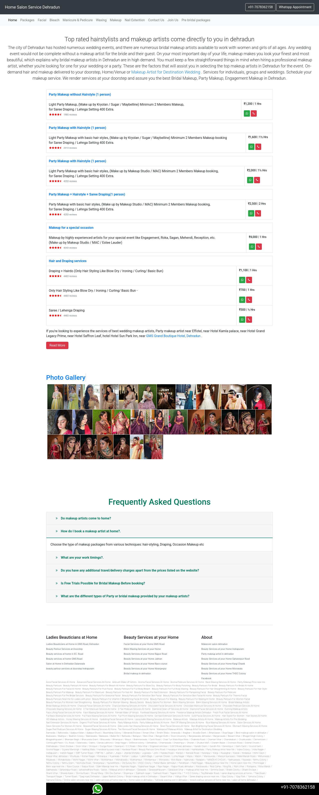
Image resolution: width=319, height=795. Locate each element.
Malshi (198, 756)
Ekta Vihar (142, 746)
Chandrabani (230, 739)
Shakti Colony (233, 769)
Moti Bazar (176, 759)
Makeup (116, 20)
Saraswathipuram (157, 769)
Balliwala (126, 736)
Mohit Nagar (79, 759)
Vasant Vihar (166, 776)
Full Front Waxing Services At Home (135, 716)
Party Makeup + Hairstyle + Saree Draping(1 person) (87, 194)
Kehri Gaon (259, 753)
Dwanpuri (119, 746)
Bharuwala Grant (90, 739)
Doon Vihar (81, 746)
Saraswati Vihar (175, 769)
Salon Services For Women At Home (63, 726)
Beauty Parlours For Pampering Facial (188, 692)
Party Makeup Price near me (251, 682)
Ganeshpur (227, 746)
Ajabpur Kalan (77, 732)
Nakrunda (189, 759)
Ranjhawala (201, 766)
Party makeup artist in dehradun (217, 654)
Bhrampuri (118, 739)
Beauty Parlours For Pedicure (222, 692)
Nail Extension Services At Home (62, 722)
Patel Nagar (197, 763)
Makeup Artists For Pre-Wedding (230, 719)
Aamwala (50, 732)
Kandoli (179, 753)
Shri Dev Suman (113, 773)
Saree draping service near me (204, 776)
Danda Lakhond (105, 742)
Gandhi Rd (215, 746)
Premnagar (258, 763)
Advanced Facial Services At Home (93, 682)
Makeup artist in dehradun (122, 769)
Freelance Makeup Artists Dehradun (194, 712)
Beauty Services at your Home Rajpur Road (145, 654)
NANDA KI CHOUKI (216, 759)
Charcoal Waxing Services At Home (129, 706)
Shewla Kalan (67, 773)
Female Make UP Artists (126, 712)
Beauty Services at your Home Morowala (221, 668)
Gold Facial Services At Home (206, 716)
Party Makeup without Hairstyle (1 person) (80, 94)
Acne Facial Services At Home (60, 682)
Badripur (62, 736)
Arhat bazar (214, 732)
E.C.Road (130, 746)
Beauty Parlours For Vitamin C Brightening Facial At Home (120, 699)
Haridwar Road (129, 749)
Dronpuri (93, 746)
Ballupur (137, 736)
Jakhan (109, 753)
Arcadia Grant (199, 732)
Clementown (259, 739)
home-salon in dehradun (141, 780)
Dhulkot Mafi (203, 742)
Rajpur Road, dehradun (182, 766)
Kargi (215, 753)
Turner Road (71, 776)
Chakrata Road (198, 739)
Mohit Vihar (93, 759)
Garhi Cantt (240, 746)
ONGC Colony (144, 763)
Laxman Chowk (162, 756)
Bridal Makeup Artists (239, 702)
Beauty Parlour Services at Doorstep (64, 649)
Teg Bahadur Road (210, 773)
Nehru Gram (68, 763)
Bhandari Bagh (72, 739)
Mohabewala (64, 759)
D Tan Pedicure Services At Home (134, 709)
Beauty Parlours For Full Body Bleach (132, 689)
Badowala (51, 736)
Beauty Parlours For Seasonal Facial (103, 695)
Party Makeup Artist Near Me (220, 749)
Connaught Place (54, 742)
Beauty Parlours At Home (75, 685)
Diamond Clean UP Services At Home (170, 709)
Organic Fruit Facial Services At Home (97, 722)
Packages (27, 20)
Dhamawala (165, 742)
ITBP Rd (99, 753)
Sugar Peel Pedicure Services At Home (65, 729)
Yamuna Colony (255, 776)
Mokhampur (136, 759)
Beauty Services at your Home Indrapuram (222, 649)
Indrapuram (52, 753)
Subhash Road (160, 773)
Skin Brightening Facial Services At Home (211, 726)
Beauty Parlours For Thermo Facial (230, 695)
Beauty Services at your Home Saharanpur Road (225, 659)
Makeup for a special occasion (71, 228)
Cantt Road (155, 739)
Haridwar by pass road (108, 749)
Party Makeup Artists (128, 722)
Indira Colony (243, 749)
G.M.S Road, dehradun (181, 746)
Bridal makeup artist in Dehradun (141, 776)
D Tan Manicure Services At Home (99, 709)
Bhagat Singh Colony (253, 736)
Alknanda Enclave (132, 732)
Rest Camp (215, 766)
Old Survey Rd (129, 763)
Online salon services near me (78, 780)
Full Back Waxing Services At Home (63, 716)
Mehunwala (263, 756)
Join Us (172, 20)
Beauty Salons (137, 702)
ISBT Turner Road (84, 753)
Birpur (128, 739)
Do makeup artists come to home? (83, 518)
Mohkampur (107, 759)
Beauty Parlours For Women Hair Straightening (68, 702)
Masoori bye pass (226, 756)
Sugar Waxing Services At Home (101, 729)
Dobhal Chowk (252, 742)
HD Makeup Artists (55, 719)
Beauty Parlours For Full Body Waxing (170, 689)
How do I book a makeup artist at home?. (88, 531)
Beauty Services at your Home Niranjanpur (145, 668)
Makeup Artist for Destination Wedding (165, 72)
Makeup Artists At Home (201, 719)
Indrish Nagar (66, 753)
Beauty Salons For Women (158, 702)
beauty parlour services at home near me (210, 780)
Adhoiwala (63, 732)
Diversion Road (235, 742)
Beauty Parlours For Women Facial (233, 699)
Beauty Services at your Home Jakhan (143, 659)
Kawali (236, 753)
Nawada (246, 759)
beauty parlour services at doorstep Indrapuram (70, 668)
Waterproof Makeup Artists (170, 729)
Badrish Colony (76, 736)
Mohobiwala (121, 759)
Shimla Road (82, 773)
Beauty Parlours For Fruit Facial (97, 689)
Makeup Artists (180, 719)
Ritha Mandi (264, 766)
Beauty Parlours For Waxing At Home (197, 699)
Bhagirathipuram (54, 739)
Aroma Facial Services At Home (153, 682)
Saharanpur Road (67, 769)
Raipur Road (88, 766)
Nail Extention (135, 20)
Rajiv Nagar (163, 766)
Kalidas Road (167, 753)
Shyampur (128, 773)
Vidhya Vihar (181, 776)
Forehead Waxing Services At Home (157, 712)
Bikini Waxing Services (183, 702)
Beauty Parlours (53, 685)
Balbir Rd (114, 736)
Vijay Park (240, 776)
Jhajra (118, 753)
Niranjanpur (99, 763)
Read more (57, 345)
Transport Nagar (54, 776)
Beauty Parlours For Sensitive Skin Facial (142, 695)
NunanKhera (113, 763)
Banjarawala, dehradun (200, 736)
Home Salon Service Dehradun (32, 7)
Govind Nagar (52, 749)
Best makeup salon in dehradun (251, 732)
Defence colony (136, 742)
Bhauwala (105, 739)
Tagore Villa (175, 773)
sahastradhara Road (89, 769)
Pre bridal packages (196, 20)
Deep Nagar (120, 742)
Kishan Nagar (88, 756)
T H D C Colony (191, 773)
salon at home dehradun (244, 780)
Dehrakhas (151, 742)
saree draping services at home (236, 773)
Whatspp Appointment (295, 7)
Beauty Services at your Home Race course (145, 663)
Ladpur (134, 756)
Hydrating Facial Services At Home (116, 719)
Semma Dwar (217, 769)
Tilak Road (259, 773)
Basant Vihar (234, 736)
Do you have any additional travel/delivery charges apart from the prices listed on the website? (127, 570)
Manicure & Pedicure (78, 20)
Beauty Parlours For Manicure (89, 692)
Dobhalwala (52, 746)
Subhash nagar (143, 773)
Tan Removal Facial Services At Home (136, 729)
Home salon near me (241, 763)
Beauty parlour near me (216, 763)
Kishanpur (102, 756)
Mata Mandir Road (246, 756)
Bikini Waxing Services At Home (211, 702)
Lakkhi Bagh (146, 756)
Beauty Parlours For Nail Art (119, 692)
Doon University (178, 736)
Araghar (187, 732)
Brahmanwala (140, 739)
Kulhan (125, 756)
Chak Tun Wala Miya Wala (175, 739)
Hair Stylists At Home (256, 716)
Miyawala (50, 759)
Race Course (73, 766)
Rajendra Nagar (128, 766)
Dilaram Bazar (218, 742)
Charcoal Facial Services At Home (94, 706)
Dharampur (179, 742)
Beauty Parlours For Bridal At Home (236, 685)
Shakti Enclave (249, 769)
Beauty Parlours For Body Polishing (173, 685)
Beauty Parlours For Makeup (60, 692)
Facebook (206, 678)
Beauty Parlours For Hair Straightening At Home (213, 689)
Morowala (164, 759)
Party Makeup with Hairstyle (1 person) (77, 128)
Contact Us (156, 20)
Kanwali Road (192, 753)
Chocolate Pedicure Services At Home (241, 706)
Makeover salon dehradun (214, 644)
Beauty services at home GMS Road (64, 659)
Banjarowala (219, 736)
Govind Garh (255, 746)
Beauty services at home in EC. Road (64, 654)
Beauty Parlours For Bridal (204, 685)
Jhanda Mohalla (131, 753)
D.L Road (69, 742)
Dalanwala (82, 742)
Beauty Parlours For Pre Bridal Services (65, 695)
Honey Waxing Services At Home (82, 719)
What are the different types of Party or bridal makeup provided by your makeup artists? (122, 596)
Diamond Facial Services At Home (206, 709)
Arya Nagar (227, 732)
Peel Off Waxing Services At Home (187, 722)
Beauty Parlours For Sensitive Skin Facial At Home (187, 695)
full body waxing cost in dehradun (171, 780)
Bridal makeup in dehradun (137, 673)
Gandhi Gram (200, 746)
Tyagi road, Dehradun (89, 776)
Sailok (104, 769)
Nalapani (200, 759)
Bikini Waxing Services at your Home (142, 649)
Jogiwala (146, 753)
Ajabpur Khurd (93, 732)
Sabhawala (51, 769)
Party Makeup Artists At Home (154, 722)
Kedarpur (246, 753)
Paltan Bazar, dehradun (165, 763)
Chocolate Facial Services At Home (165, 706)
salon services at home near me (111, 780)
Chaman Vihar (215, 739)
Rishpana (251, 766)
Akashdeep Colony (112, 732)
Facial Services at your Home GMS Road (144, 644)
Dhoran (190, 742)
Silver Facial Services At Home (175, 726)
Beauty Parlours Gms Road (152, 749)
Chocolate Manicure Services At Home (202, 706)
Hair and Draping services (68, 261)
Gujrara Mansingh (70, 749)
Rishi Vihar (239, 766)
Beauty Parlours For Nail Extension (151, 692)
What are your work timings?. (80, 557)
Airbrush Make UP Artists (124, 682)
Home (13, 20)
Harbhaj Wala (88, 749)
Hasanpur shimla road (178, 749)
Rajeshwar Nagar (146, 766)
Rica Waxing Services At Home (220, 722)
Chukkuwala (245, 739)
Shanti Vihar (52, 773)
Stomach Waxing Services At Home (250, 726)
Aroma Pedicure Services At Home (187, 682)
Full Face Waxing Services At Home (99, 716)
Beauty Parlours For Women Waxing (110, 702)
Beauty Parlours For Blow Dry (140, 685)
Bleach (54, 20)
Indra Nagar (258, 749)
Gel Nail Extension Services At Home (172, 716)
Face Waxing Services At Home (98, 712)
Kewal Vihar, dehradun (57, 756)
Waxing (101, 20)
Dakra (92, 742)
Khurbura (74, 756)
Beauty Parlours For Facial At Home (63, 689)
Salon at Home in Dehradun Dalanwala (65, 663)
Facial (42, 20)
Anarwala (175, 732)
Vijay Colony (227, 776)
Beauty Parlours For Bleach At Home (107, 685)
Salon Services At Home (249, 722)
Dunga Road (106, 746)
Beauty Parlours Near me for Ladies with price (68, 699)
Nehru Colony (259, 759)
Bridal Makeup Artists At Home (61, 706)
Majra (189, 756)
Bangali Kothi (162, 736)
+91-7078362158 (260, 7)
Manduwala (209, 756)
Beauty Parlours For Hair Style (252, 689)
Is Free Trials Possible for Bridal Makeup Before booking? (100, 583)
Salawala (141, 769)
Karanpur (206, 753)
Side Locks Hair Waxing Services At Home (138, 726)
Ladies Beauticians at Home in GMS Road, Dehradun (72, 644)
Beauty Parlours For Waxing (163, 699)
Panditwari (184, 763)
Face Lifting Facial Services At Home (64, 712)
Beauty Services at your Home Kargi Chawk (223, 663)
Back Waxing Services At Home (221, 682)
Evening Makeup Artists (236, 709)
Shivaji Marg (97, 773)
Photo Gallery (66, 377)
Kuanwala (114, 756)
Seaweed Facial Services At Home (99, 726)
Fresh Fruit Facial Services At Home (230, 712)
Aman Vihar (148, 732)
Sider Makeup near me (107, 766)
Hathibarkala (198, 749)
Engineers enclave (159, 746)
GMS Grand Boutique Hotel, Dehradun (173, 336)
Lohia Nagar (178, 756)
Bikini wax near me (55, 766)
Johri (155, 753)
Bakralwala (91, 736)
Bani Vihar (148, 736)
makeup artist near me (197, 769)
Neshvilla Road (83, 763)
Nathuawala (234, 759)
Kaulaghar (226, 753)
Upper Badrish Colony (112, 776)
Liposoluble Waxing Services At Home (153, 719)
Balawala (103, 736)
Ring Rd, (227, 766)
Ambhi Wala (162, 732)
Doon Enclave (66, 746)
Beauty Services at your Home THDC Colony (223, 673)
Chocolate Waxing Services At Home (64, 709)
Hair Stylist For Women (233, 716)
